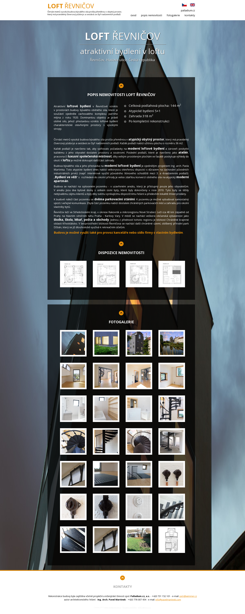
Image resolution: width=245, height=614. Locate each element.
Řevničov (71, 7)
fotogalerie (173, 15)
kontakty (190, 15)
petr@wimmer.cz (188, 596)
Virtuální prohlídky (129, 607)
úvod (133, 15)
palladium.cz (188, 10)
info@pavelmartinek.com (168, 599)
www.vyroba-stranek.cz (112, 607)
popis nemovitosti (151, 15)
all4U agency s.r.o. (144, 607)
